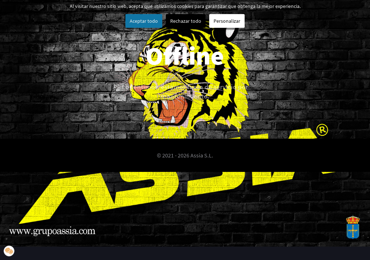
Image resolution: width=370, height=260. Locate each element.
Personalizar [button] (227, 21)
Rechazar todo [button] (185, 21)
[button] (9, 251)
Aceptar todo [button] (144, 21)
